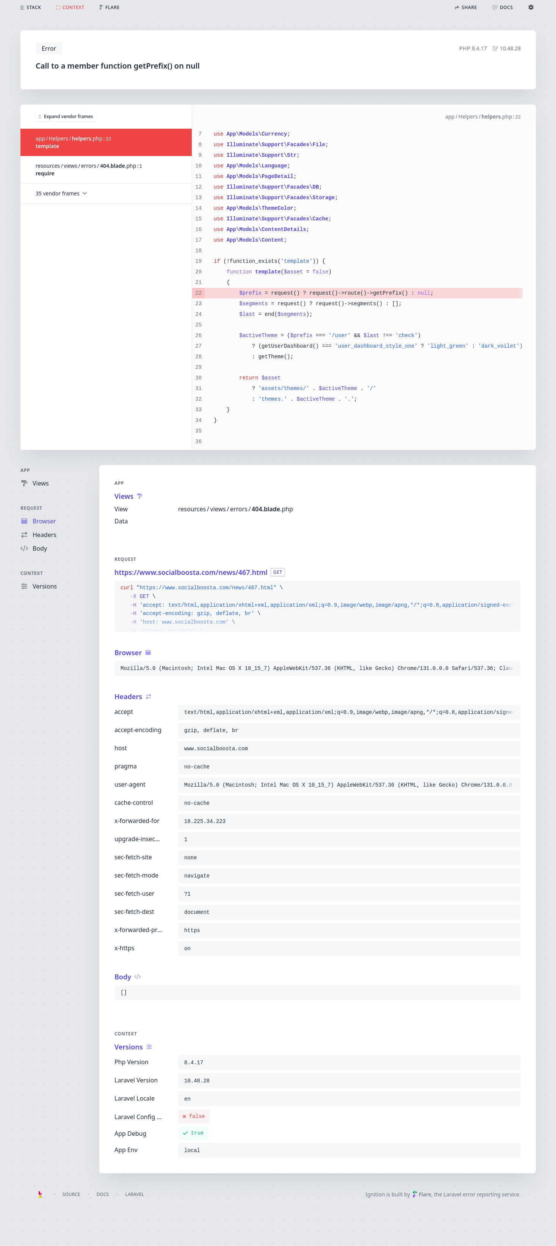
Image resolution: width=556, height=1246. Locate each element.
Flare (421, 1194)
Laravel (134, 1194)
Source (71, 1194)
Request (31, 508)
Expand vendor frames (66, 116)
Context (31, 573)
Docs (103, 1194)
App (25, 470)
